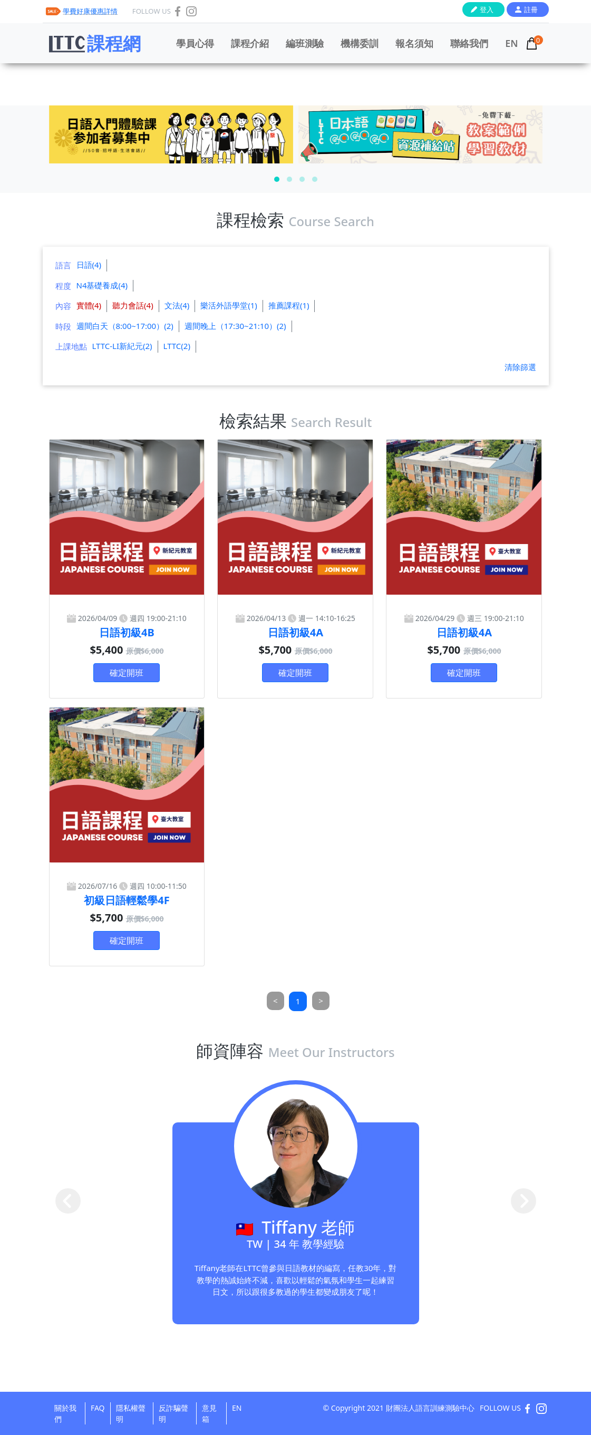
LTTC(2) (176, 346)
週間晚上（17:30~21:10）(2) (235, 326)
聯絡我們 (469, 43)
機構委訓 (360, 43)
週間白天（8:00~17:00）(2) (124, 326)
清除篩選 (520, 367)
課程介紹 (250, 43)
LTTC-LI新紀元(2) (122, 346)
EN (511, 43)
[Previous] (275, 1001)
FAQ (98, 1408)
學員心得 (195, 43)
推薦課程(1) (288, 305)
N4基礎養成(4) (102, 285)
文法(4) (177, 305)
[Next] (321, 1001)
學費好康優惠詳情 (90, 11)
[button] (276, 179)
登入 (486, 9)
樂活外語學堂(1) (228, 305)
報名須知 (414, 43)
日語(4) (89, 264)
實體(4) (89, 305)
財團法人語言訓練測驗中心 (430, 1408)
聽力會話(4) (132, 305)
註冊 (531, 9)
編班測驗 (305, 43)
